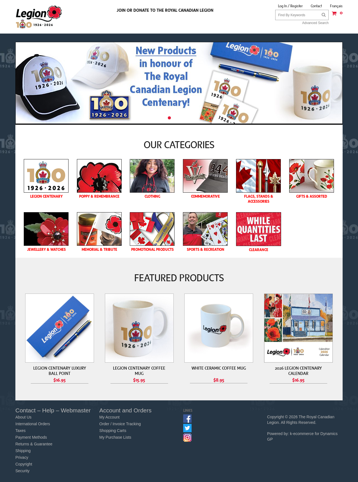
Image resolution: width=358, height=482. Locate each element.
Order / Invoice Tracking (120, 424)
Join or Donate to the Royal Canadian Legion (165, 10)
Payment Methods (31, 437)
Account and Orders (125, 410)
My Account (109, 417)
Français (336, 6)
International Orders (32, 424)
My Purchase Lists (115, 437)
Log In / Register (290, 6)
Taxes (20, 430)
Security (22, 471)
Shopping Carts (112, 430)
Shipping (23, 450)
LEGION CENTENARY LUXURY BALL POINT (59, 370)
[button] (336, 15)
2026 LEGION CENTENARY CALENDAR (298, 370)
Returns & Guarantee (33, 444)
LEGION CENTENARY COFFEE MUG (139, 370)
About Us (23, 417)
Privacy (21, 457)
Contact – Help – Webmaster (53, 410)
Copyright (23, 464)
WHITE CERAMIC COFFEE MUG (219, 367)
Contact (316, 6)
